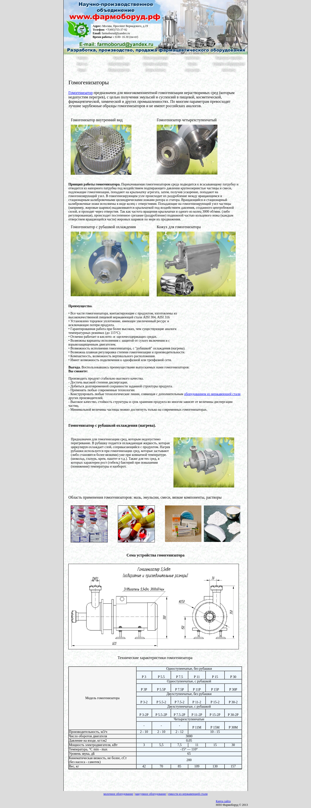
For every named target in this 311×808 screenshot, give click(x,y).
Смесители (192, 58)
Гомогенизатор (80, 93)
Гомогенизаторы (119, 64)
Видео (82, 70)
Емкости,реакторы (155, 58)
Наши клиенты (155, 70)
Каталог (118, 58)
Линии (192, 64)
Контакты (228, 70)
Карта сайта (223, 801)
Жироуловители (119, 70)
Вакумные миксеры (229, 58)
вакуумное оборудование (150, 794)
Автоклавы (192, 70)
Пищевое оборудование (229, 64)
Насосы (82, 64)
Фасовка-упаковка (155, 64)
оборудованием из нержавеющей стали (212, 394)
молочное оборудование (118, 794)
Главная (82, 58)
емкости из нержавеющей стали (187, 794)
